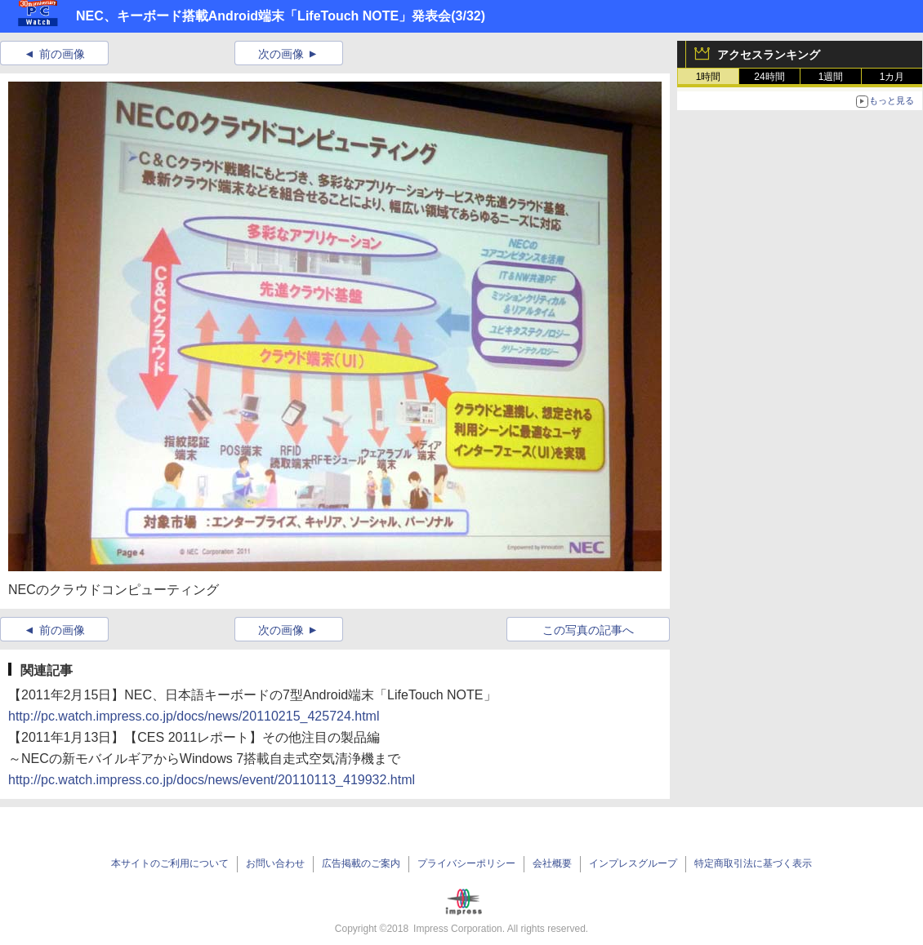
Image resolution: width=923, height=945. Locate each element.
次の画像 (281, 53)
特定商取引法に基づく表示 (753, 863)
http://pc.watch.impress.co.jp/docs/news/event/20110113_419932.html (211, 780)
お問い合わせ (275, 863)
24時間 (769, 76)
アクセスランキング (768, 54)
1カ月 (892, 76)
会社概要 (552, 863)
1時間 (708, 76)
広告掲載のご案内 (361, 863)
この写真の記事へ (588, 630)
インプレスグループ (633, 863)
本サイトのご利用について (170, 863)
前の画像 (62, 53)
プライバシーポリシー (466, 863)
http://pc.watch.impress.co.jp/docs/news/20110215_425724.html (194, 716)
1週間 (831, 76)
